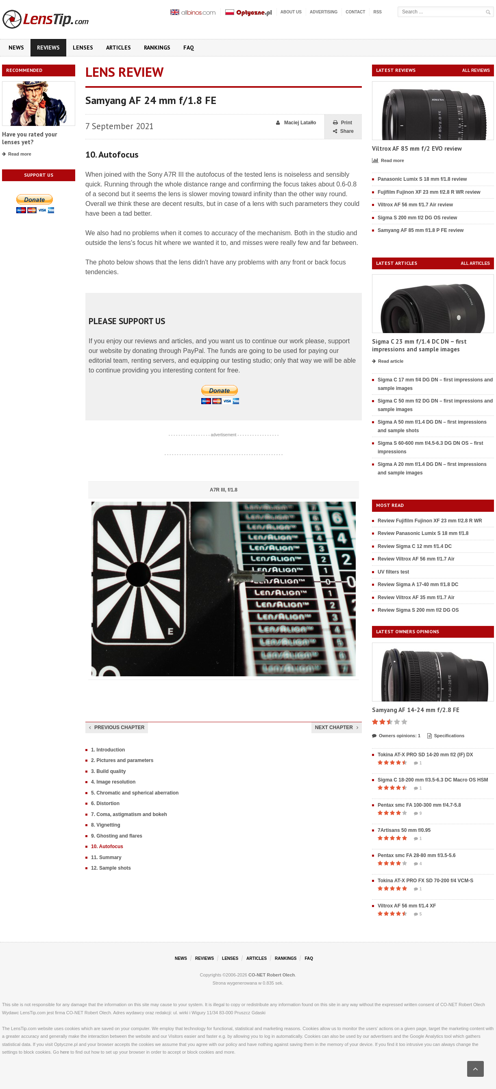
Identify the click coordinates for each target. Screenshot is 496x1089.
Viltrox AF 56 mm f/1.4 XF (407, 906)
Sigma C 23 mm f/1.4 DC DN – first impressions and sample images (419, 345)
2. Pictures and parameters (122, 760)
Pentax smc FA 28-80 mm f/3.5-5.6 (417, 855)
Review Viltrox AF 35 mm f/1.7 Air (416, 597)
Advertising (323, 12)
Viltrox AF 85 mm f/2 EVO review (417, 148)
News (16, 47)
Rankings (157, 47)
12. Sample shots (111, 868)
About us (291, 12)
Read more (16, 154)
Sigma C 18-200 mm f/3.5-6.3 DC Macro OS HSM (433, 780)
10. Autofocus (107, 846)
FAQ (188, 47)
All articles (475, 263)
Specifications (446, 736)
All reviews (476, 70)
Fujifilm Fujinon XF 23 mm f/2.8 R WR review (429, 192)
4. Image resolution (113, 782)
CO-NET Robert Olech (271, 974)
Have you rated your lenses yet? (29, 138)
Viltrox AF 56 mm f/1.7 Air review (415, 205)
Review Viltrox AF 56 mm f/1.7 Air (416, 559)
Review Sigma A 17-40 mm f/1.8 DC (418, 584)
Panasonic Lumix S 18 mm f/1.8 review (422, 179)
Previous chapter (116, 727)
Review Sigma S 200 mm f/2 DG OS (418, 610)
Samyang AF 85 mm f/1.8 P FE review (420, 230)
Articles (118, 47)
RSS (377, 12)
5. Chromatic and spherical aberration (134, 793)
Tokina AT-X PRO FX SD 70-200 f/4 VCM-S (425, 880)
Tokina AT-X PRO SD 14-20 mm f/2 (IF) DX (425, 755)
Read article (387, 361)
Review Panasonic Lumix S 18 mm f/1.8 (423, 533)
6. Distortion (105, 803)
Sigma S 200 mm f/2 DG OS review (417, 218)
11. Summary (106, 857)
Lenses (83, 47)
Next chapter (336, 727)
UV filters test (393, 572)
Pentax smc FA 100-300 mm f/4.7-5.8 (419, 805)
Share (343, 131)
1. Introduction (108, 750)
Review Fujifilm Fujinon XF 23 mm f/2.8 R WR (430, 521)
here (64, 1052)
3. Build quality (108, 771)
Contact (355, 12)
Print (342, 123)
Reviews (48, 47)
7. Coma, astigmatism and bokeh (129, 814)
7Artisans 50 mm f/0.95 (404, 830)
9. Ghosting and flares (116, 836)
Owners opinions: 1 (396, 736)
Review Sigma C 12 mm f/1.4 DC (415, 546)
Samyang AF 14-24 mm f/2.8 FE (415, 710)
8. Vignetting (105, 825)
